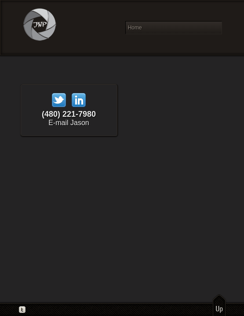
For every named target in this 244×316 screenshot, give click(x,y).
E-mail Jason (68, 122)
